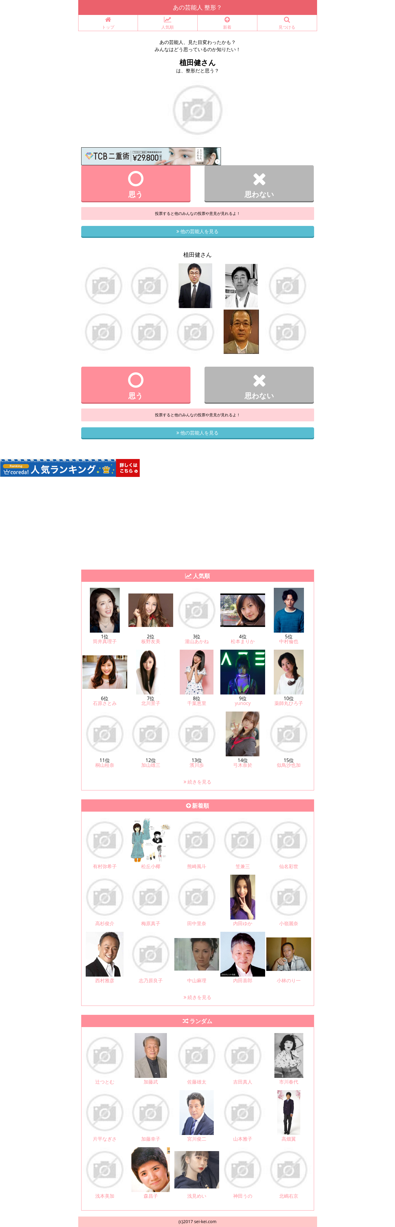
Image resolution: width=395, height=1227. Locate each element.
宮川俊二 (196, 1139)
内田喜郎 (242, 980)
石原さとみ (105, 703)
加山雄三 (150, 765)
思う (136, 184)
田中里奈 (196, 923)
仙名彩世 (288, 866)
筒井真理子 (105, 641)
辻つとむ (104, 1081)
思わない (259, 184)
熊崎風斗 (196, 866)
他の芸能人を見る (197, 231)
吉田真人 (242, 1081)
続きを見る (197, 781)
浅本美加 (104, 1196)
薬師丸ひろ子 (288, 703)
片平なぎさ (105, 1139)
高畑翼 (289, 1139)
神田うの (242, 1196)
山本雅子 (242, 1139)
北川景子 (150, 703)
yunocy (242, 703)
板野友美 (150, 641)
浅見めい (196, 1196)
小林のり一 (289, 980)
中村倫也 (288, 641)
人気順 (167, 23)
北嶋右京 (288, 1196)
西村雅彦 (104, 980)
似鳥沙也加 (289, 765)
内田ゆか (242, 923)
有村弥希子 (105, 866)
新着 (227, 23)
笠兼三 (243, 866)
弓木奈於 (242, 765)
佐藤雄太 (196, 1081)
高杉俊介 (104, 923)
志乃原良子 (151, 980)
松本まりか (243, 641)
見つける (287, 23)
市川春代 (288, 1081)
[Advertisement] (198, 522)
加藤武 (151, 1081)
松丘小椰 (150, 866)
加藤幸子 (150, 1139)
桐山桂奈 (104, 765)
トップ (108, 23)
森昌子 (151, 1196)
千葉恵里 (196, 703)
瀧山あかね (197, 641)
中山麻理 (196, 980)
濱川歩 (197, 765)
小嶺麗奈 (288, 923)
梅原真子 (150, 923)
